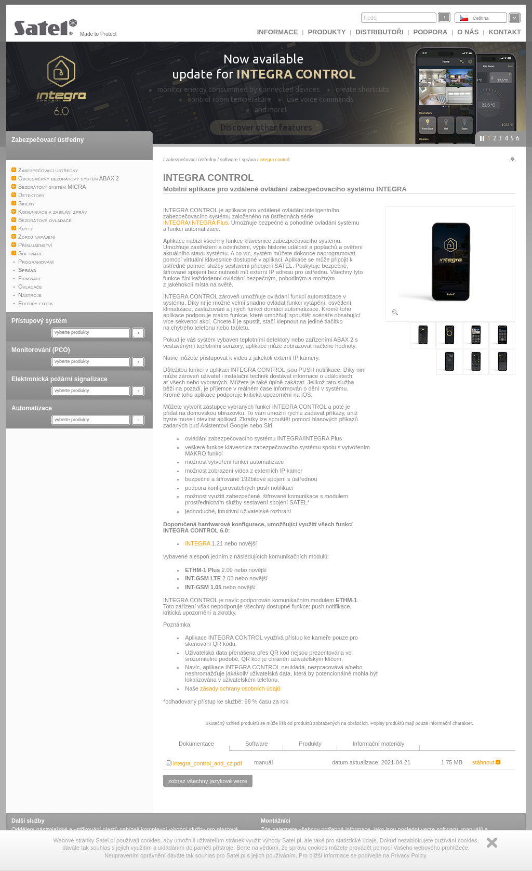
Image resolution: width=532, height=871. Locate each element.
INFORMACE (277, 32)
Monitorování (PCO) (40, 350)
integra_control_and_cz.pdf (204, 763)
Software (229, 159)
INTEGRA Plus (209, 222)
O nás (467, 32)
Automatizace (31, 408)
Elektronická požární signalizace (59, 379)
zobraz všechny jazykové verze (207, 781)
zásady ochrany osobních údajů (240, 688)
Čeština (481, 18)
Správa (249, 159)
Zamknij (492, 843)
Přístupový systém (39, 320)
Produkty (326, 32)
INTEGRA (176, 222)
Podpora (431, 32)
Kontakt (504, 32)
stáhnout (486, 762)
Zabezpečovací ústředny (47, 140)
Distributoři (379, 32)
